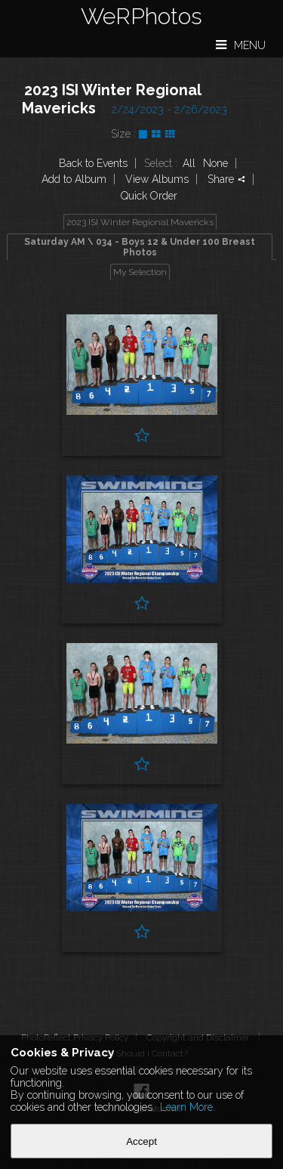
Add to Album (74, 179)
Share (226, 179)
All (189, 163)
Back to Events (93, 163)
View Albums (157, 179)
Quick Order (149, 196)
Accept (141, 1141)
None (215, 163)
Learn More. (187, 1107)
